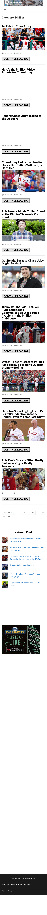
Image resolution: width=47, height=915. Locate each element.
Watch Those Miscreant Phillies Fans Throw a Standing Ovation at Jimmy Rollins (23, 364)
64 (33, 513)
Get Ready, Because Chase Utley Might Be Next (23, 262)
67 (4, 516)
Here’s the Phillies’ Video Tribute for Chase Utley (18, 71)
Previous (7, 513)
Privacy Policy (7, 891)
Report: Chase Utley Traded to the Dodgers (21, 117)
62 (24, 513)
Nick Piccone (7, 53)
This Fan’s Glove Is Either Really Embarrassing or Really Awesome (23, 463)
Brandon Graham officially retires (22, 565)
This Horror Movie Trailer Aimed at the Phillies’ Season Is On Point (23, 214)
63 (28, 513)
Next (10, 516)
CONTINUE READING (16, 58)
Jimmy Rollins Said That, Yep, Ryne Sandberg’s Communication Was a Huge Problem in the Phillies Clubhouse (21, 312)
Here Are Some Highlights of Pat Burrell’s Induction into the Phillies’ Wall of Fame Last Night (23, 414)
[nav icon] (5, 9)
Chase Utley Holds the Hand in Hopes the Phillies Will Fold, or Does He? (22, 165)
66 (43, 513)
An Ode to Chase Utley (17, 26)
